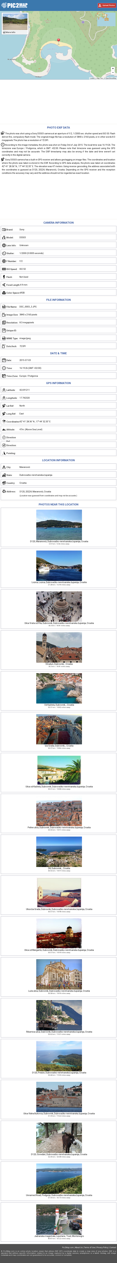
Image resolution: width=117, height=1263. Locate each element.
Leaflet (92, 78)
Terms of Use (89, 1247)
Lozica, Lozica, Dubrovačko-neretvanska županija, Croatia (59, 582)
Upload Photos (109, 5)
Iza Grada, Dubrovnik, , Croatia (59, 746)
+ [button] (113, 69)
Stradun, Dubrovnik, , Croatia (59, 664)
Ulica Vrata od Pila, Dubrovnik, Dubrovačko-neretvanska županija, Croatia (59, 623)
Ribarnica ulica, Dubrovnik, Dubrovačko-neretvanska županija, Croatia (59, 1032)
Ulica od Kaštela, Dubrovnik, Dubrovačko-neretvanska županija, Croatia (59, 786)
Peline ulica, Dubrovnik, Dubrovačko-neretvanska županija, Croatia (59, 827)
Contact (113, 1247)
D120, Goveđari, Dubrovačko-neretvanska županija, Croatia (59, 1154)
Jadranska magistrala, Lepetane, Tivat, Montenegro (59, 1236)
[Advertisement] (58, 102)
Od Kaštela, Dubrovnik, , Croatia (59, 705)
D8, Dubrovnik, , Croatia (59, 868)
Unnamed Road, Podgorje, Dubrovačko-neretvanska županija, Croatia (59, 1195)
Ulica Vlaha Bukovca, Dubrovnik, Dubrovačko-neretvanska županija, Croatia (59, 1113)
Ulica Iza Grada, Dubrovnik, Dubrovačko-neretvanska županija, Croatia (59, 909)
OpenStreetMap (110, 78)
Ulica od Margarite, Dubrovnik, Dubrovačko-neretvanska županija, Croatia (59, 950)
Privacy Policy (102, 1247)
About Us (79, 1247)
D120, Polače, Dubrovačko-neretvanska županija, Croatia (59, 1072)
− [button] (113, 73)
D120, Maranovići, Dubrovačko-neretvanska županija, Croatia (59, 541)
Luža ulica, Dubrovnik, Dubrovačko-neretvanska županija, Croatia (59, 991)
